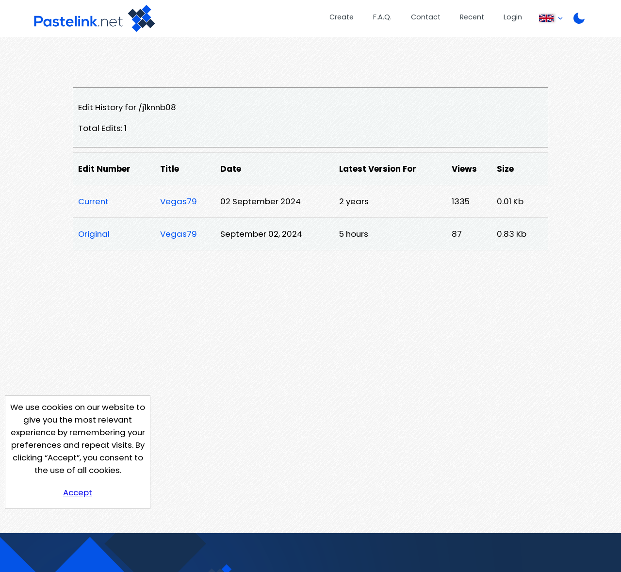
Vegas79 (178, 201)
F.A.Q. (382, 17)
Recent (472, 17)
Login (513, 17)
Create (341, 17)
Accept (77, 492)
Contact (426, 17)
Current (93, 201)
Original (94, 234)
